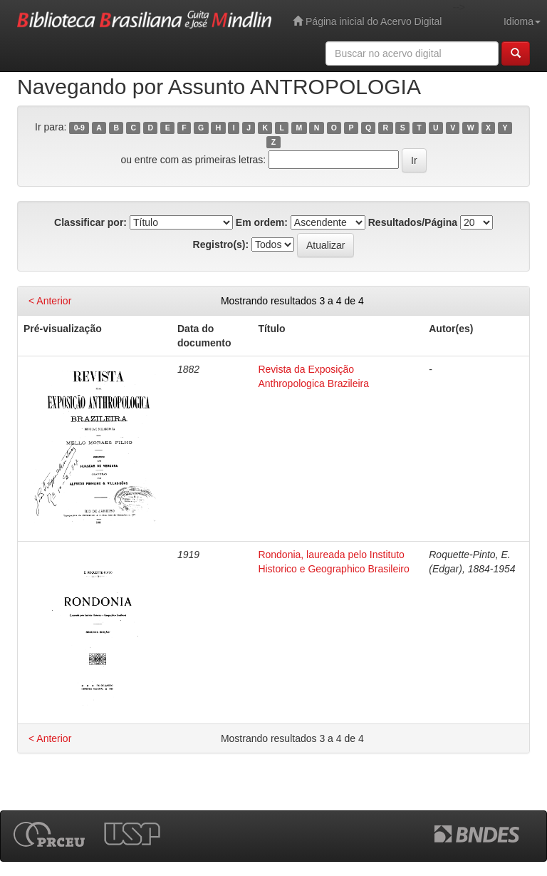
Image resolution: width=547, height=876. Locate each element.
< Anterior (49, 300)
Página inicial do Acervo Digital (367, 21)
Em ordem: (262, 222)
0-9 (79, 127)
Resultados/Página (412, 222)
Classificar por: (90, 222)
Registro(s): (221, 244)
